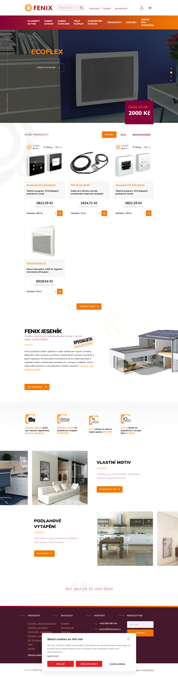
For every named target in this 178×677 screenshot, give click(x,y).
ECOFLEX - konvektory (38, 627)
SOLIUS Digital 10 (36, 263)
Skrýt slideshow (7, 103)
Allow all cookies (89, 664)
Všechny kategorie (37, 655)
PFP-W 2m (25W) (80, 185)
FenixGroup (94, 8)
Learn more (53, 655)
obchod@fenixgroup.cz (110, 629)
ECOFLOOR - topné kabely (40, 631)
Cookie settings (117, 664)
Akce (123, 134)
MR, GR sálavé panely (38, 640)
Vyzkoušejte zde (108, 489)
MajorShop (148, 670)
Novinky (109, 134)
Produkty (65, 623)
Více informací (34, 387)
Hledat (81, 7)
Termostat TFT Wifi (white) (130, 185)
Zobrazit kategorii (48, 67)
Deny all (61, 664)
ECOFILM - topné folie (38, 636)
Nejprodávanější (141, 134)
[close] (128, 639)
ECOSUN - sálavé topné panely (42, 623)
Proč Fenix (65, 631)
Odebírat (140, 633)
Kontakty (107, 8)
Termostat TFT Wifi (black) (41, 185)
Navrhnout (43, 553)
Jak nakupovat (121, 8)
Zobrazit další (87, 306)
